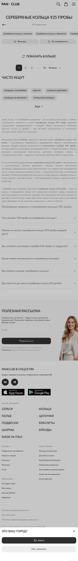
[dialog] (39, 544)
